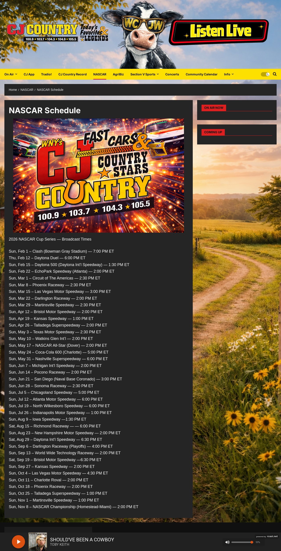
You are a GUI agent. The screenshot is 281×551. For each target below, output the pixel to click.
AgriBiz (118, 74)
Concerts (172, 74)
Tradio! (46, 74)
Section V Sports (142, 74)
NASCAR (99, 74)
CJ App (29, 74)
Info (227, 74)
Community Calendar (202, 74)
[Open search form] (275, 74)
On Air (9, 74)
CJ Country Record (72, 74)
